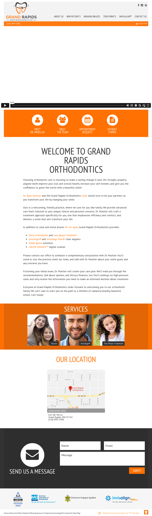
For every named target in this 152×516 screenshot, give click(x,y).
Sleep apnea (35, 243)
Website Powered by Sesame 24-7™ (114, 513)
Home (6, 513)
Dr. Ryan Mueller (32, 195)
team (84, 195)
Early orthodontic (38, 235)
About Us (13, 513)
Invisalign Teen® (56, 239)
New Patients (23, 513)
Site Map (76, 513)
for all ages (71, 227)
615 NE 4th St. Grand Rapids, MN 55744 (60, 416)
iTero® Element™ (38, 247)
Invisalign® (35, 239)
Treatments (48, 513)
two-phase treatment (65, 235)
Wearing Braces (36, 513)
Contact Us (68, 513)
